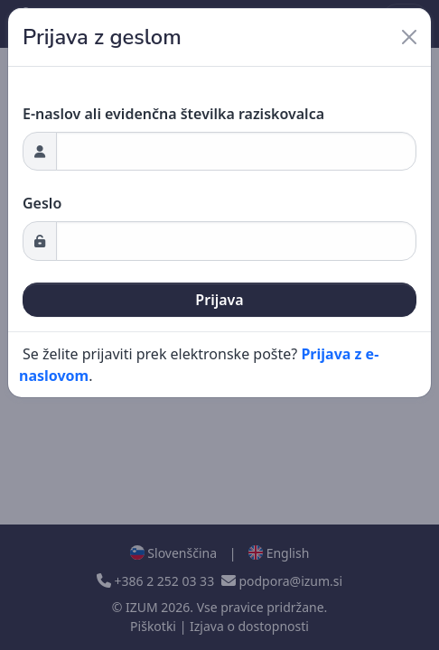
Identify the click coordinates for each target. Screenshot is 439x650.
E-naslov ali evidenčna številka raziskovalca (173, 114)
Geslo (42, 203)
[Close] (409, 37)
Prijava (219, 300)
